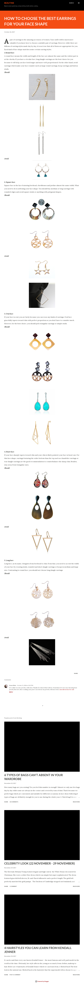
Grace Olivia (12, 685)
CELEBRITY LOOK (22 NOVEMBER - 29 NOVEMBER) (39, 863)
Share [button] (76, 673)
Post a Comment (15, 974)
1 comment (13, 886)
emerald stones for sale (66, 689)
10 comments (14, 802)
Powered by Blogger (42, 981)
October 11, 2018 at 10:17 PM (25, 685)
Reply (11, 692)
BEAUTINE (9, 3)
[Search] (71, 3)
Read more (76, 802)
